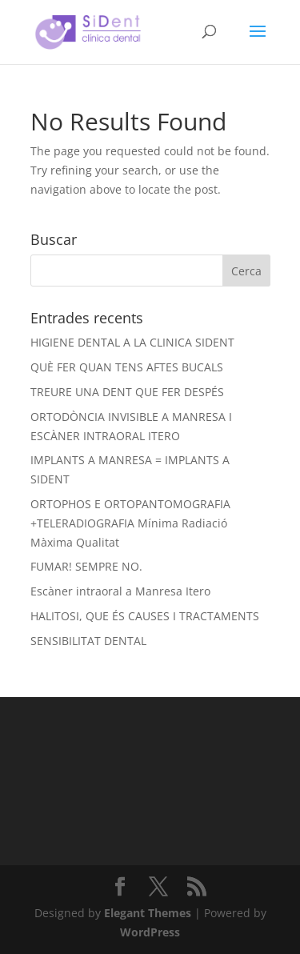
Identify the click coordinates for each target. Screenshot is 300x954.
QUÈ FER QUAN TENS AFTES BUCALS (126, 367)
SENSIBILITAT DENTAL (88, 640)
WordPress (150, 932)
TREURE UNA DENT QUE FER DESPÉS (127, 391)
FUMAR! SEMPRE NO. (86, 566)
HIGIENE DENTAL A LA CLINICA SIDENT (132, 342)
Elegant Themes (147, 912)
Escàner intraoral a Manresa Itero (120, 591)
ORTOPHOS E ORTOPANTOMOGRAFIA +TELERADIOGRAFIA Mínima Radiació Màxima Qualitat (130, 523)
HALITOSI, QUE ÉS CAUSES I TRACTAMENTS (144, 615)
